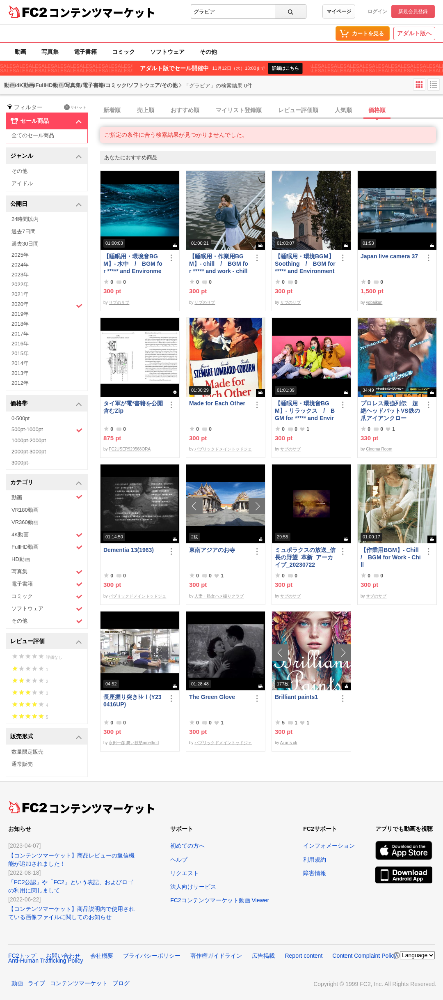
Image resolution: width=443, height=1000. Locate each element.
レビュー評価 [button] (46, 642)
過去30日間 (25, 244)
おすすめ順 (185, 110)
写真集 (50, 51)
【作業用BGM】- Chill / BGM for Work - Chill (391, 557)
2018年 (20, 324)
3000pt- (20, 463)
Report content (303, 955)
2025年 (20, 255)
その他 (208, 51)
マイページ (339, 11)
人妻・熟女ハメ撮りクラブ (219, 596)
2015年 (20, 353)
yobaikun (374, 302)
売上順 (145, 110)
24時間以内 (25, 219)
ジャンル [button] (46, 156)
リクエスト (184, 873)
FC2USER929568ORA (130, 449)
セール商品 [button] (46, 121)
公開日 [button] (46, 204)
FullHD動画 (46, 547)
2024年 (20, 265)
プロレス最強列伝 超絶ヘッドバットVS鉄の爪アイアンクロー (390, 410)
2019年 (20, 314)
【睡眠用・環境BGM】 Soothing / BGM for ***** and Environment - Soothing (305, 264)
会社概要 (101, 955)
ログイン (377, 11)
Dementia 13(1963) (128, 550)
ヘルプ (178, 859)
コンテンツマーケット (102, 12)
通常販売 (22, 764)
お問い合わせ (63, 955)
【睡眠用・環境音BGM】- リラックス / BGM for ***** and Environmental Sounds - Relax (305, 411)
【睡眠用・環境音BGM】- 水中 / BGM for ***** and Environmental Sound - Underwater (132, 264)
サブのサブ (119, 302)
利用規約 (314, 859)
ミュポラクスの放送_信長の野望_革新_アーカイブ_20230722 (305, 557)
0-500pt (20, 418)
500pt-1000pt (46, 430)
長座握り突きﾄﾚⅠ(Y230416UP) (132, 701)
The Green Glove (212, 697)
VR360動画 (25, 522)
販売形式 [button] (46, 737)
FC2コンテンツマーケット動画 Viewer (219, 900)
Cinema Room (379, 449)
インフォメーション (329, 845)
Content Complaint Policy (364, 955)
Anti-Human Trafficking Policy (45, 960)
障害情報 (314, 873)
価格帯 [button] (46, 404)
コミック (123, 51)
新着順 (112, 110)
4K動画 (46, 534)
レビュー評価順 (298, 110)
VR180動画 (25, 510)
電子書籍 (85, 51)
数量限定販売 (27, 752)
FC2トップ (22, 955)
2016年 (20, 343)
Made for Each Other (217, 403)
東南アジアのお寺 (212, 550)
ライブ (36, 983)
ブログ (121, 983)
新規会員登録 (413, 11)
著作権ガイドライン (216, 955)
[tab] (271, 110)
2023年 (20, 274)
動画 (20, 51)
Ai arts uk (288, 742)
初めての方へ (187, 845)
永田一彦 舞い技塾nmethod (134, 742)
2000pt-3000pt (28, 451)
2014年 (20, 363)
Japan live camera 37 (389, 256)
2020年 (46, 305)
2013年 (20, 373)
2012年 (20, 383)
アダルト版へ (414, 33)
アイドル (22, 183)
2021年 (20, 294)
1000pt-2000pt (28, 440)
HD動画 (20, 559)
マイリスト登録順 (239, 110)
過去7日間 (23, 231)
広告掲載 (263, 955)
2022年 (20, 284)
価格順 (377, 110)
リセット (75, 107)
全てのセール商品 (32, 135)
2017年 (20, 334)
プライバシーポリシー (151, 955)
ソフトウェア (167, 51)
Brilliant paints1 (296, 697)
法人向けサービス (193, 886)
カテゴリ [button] (46, 483)
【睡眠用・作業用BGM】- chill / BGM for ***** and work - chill (218, 263)
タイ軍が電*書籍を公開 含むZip (133, 407)
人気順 (343, 110)
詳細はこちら (285, 68)
